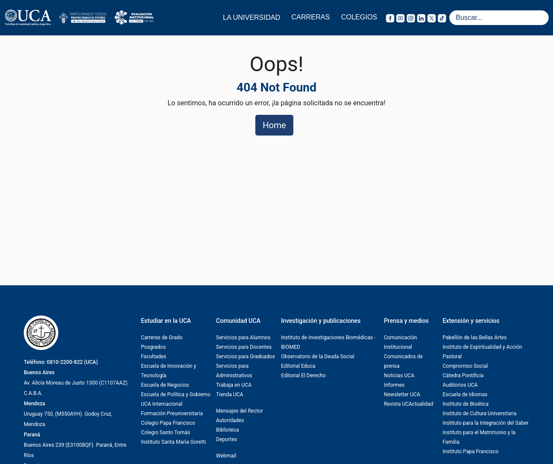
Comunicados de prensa (403, 361)
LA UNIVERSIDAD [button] (251, 17)
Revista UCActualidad (408, 404)
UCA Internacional (161, 404)
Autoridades (230, 420)
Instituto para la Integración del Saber (485, 423)
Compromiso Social (465, 366)
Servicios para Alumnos (243, 338)
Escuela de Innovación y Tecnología (168, 371)
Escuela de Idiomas (464, 394)
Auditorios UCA (459, 385)
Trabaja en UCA (233, 385)
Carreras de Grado (162, 338)
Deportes (226, 439)
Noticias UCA (399, 375)
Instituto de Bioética (465, 404)
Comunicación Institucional (400, 342)
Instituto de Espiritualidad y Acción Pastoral (482, 352)
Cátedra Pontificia (462, 375)
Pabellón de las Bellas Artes (474, 338)
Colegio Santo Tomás (165, 432)
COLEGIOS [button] (359, 17)
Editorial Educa (298, 366)
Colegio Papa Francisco (168, 423)
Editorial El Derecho (303, 375)
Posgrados (153, 347)
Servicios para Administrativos (234, 371)
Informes (394, 385)
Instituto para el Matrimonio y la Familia (478, 437)
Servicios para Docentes (244, 347)
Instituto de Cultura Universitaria (479, 413)
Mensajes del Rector (239, 411)
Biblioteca (227, 430)
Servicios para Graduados (245, 357)
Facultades (153, 357)
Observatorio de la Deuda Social (317, 357)
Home (274, 125)
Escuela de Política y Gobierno (175, 394)
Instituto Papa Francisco (470, 451)
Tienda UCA (229, 394)
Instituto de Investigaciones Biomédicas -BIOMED (328, 342)
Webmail (226, 456)
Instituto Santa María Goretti (173, 442)
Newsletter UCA (402, 394)
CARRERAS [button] (311, 17)
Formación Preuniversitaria (172, 413)
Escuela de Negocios (165, 385)
